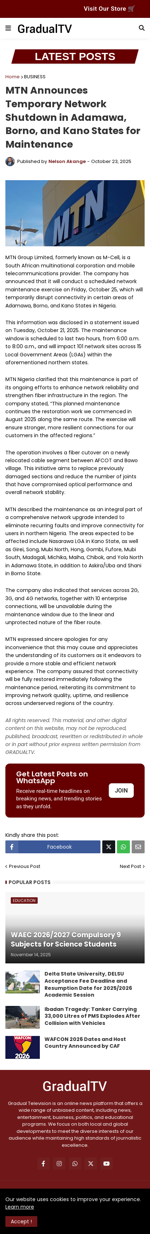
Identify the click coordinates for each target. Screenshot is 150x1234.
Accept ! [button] (21, 1221)
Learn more (19, 1206)
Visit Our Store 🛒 (110, 8)
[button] (8, 28)
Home (12, 76)
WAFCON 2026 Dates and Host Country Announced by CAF (85, 1043)
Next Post (130, 866)
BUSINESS (35, 76)
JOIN (121, 790)
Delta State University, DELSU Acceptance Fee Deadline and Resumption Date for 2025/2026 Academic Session (88, 984)
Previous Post (24, 866)
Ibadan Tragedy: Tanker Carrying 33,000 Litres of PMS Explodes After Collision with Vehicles (92, 1016)
